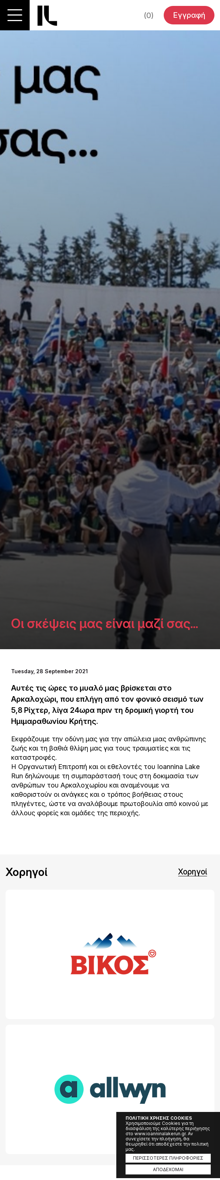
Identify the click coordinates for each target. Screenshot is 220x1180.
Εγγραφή (189, 15)
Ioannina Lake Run (47, 16)
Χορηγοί (192, 871)
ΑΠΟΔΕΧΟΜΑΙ (168, 1169)
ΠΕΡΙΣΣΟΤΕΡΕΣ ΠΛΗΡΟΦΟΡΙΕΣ (168, 1158)
